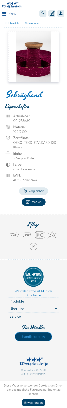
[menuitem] (8, 13)
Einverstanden (33, 402)
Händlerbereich (33, 336)
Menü (9, 13)
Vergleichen (33, 191)
